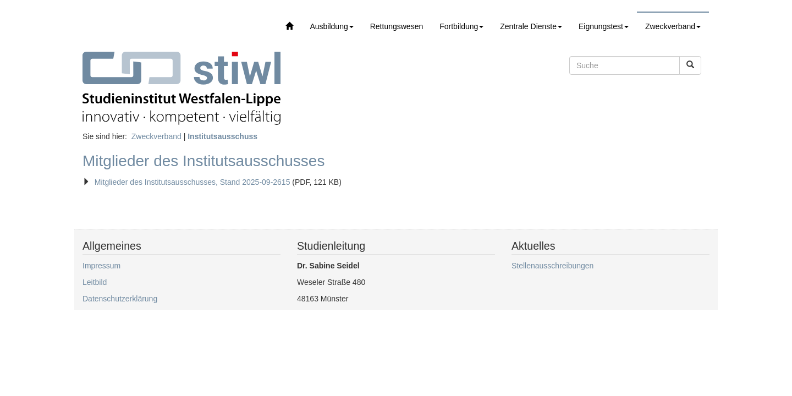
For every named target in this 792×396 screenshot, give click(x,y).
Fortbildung (461, 26)
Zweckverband (673, 26)
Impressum (101, 265)
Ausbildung (331, 26)
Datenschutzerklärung (119, 298)
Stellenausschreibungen (552, 265)
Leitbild (94, 282)
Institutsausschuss (222, 136)
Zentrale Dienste (531, 26)
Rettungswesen (397, 26)
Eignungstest (604, 26)
